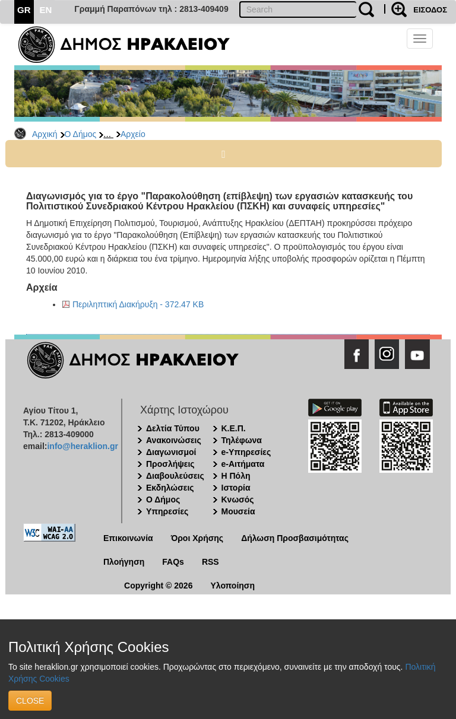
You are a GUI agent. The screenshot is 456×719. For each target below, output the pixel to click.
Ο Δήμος (81, 134)
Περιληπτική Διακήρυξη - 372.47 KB (138, 304)
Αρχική (45, 134)
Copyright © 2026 (158, 585)
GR (24, 10)
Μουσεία (238, 511)
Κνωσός (237, 499)
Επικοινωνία (128, 538)
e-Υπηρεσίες (246, 452)
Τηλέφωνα (241, 440)
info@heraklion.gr (82, 446)
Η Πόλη (236, 476)
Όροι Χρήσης (197, 538)
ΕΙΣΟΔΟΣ (430, 9)
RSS (210, 562)
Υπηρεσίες (167, 511)
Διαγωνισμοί (171, 452)
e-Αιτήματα (243, 464)
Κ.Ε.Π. (233, 428)
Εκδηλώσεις (170, 487)
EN (46, 10)
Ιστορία (236, 487)
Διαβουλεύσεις (175, 476)
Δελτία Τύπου (173, 428)
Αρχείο (133, 134)
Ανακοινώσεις (173, 440)
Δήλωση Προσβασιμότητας (295, 538)
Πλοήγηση (123, 562)
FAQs (173, 562)
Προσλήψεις (170, 464)
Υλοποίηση (232, 585)
